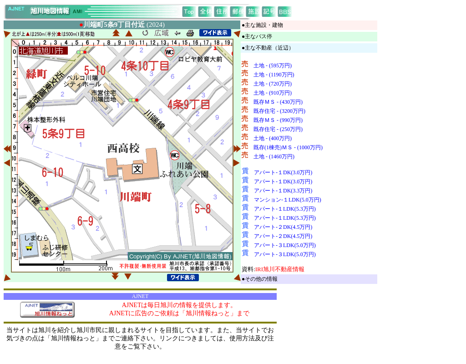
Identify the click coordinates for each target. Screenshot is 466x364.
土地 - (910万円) (272, 93)
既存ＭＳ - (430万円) (278, 102)
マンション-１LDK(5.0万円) (287, 200)
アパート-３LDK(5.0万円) (285, 245)
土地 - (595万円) (272, 65)
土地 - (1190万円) (273, 74)
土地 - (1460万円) (273, 156)
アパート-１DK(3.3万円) (283, 190)
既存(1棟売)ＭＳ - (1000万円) (288, 147)
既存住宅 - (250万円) (278, 129)
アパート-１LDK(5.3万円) (285, 209)
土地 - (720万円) (272, 84)
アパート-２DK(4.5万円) (283, 227)
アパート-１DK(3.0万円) (283, 172)
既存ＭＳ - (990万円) (278, 120)
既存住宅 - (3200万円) (279, 111)
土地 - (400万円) (272, 138)
